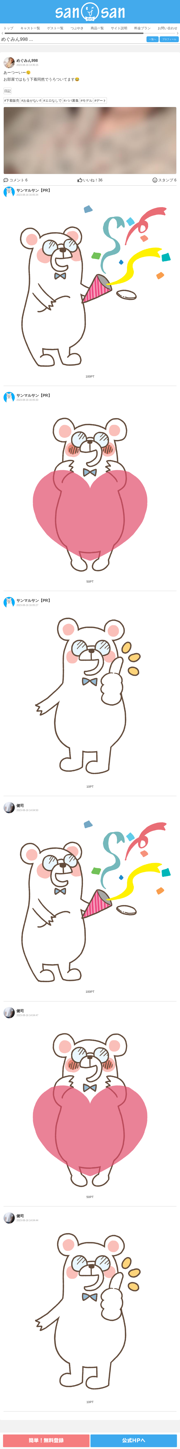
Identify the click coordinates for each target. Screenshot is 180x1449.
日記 (7, 91)
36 (90, 180)
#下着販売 (11, 100)
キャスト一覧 (30, 28)
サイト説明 (119, 28)
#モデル (87, 100)
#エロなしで (52, 100)
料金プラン (142, 28)
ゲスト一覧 (55, 28)
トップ (8, 28)
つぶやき (77, 28)
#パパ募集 (71, 100)
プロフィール (169, 39)
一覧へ (152, 39)
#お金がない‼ (31, 100)
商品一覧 (97, 28)
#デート (100, 100)
